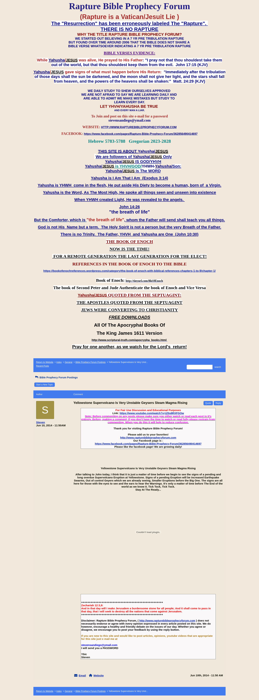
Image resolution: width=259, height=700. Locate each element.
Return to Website (44, 362)
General (68, 362)
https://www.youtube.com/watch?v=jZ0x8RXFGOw (152, 413)
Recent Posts (42, 366)
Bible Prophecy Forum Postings (90, 362)
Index (59, 362)
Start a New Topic (44, 384)
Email (82, 675)
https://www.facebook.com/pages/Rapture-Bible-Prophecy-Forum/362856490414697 (148, 443)
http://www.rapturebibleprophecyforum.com (148, 437)
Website (98, 675)
